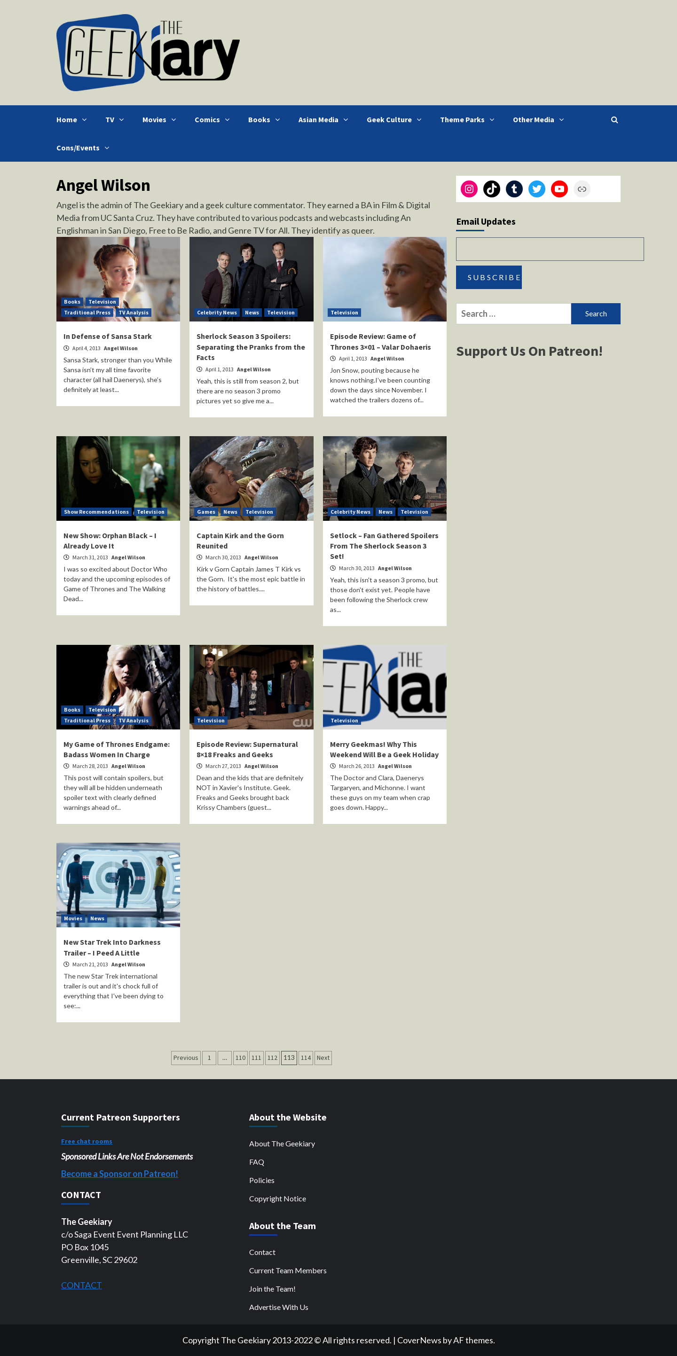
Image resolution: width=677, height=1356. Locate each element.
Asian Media (326, 119)
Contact (262, 1251)
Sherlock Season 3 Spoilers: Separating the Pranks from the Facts (251, 346)
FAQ (256, 1161)
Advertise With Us (278, 1306)
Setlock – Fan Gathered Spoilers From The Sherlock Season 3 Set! (384, 546)
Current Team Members (288, 1270)
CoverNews (419, 1340)
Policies (262, 1180)
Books (266, 119)
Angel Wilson (121, 348)
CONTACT (81, 1285)
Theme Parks (469, 119)
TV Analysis (133, 312)
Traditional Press (87, 312)
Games (206, 511)
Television (102, 301)
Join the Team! (272, 1288)
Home (73, 119)
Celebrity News (217, 312)
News (252, 312)
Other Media (540, 119)
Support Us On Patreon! (529, 351)
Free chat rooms (86, 1141)
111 (256, 1057)
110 (240, 1057)
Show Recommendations (96, 511)
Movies (161, 119)
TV (116, 119)
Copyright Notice (277, 1198)
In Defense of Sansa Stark (107, 336)
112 (272, 1057)
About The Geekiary (282, 1143)
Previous (185, 1057)
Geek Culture (396, 119)
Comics (214, 119)
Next (323, 1057)
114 (306, 1057)
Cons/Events (85, 147)
